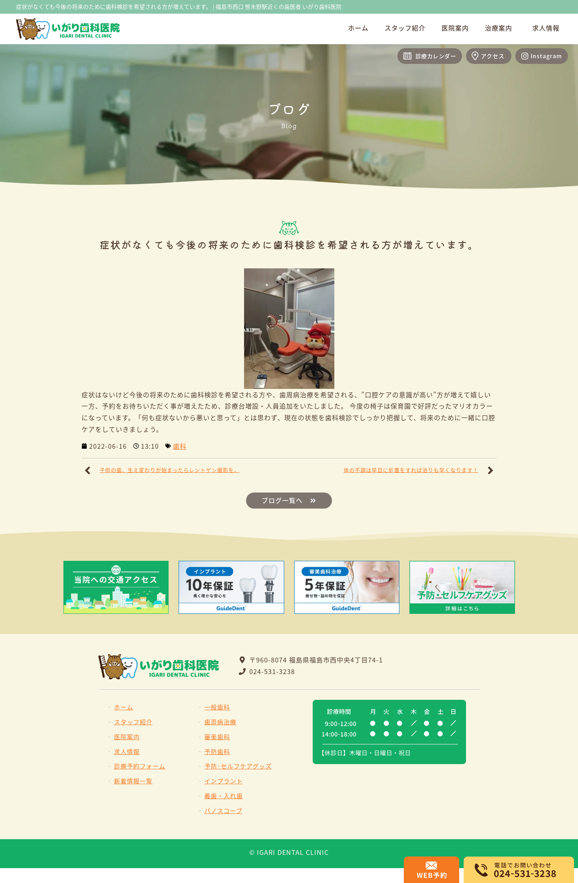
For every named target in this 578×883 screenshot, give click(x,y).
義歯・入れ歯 (223, 795)
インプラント (223, 781)
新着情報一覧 (133, 781)
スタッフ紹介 (405, 28)
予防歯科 (217, 751)
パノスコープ (223, 810)
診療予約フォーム (139, 766)
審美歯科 (217, 736)
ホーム (358, 28)
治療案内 (500, 28)
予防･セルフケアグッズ (238, 766)
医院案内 (455, 28)
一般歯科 (217, 707)
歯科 (180, 446)
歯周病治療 (220, 721)
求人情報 (546, 28)
